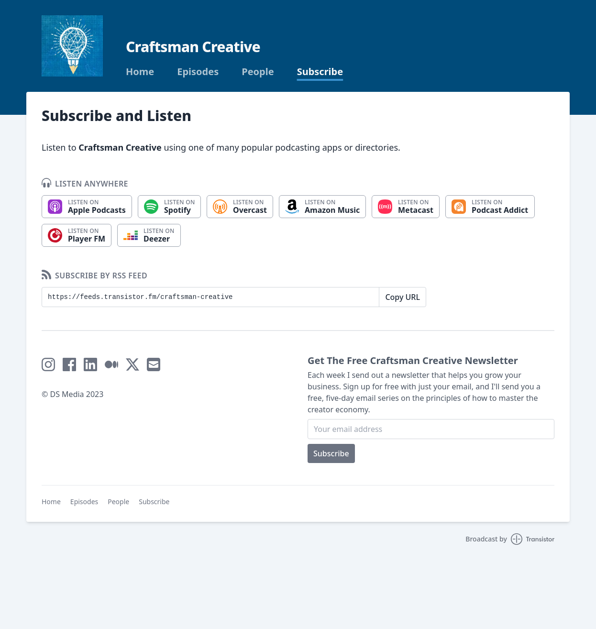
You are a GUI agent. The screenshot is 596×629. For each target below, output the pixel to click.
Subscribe (320, 72)
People (258, 72)
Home (140, 72)
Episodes (198, 72)
